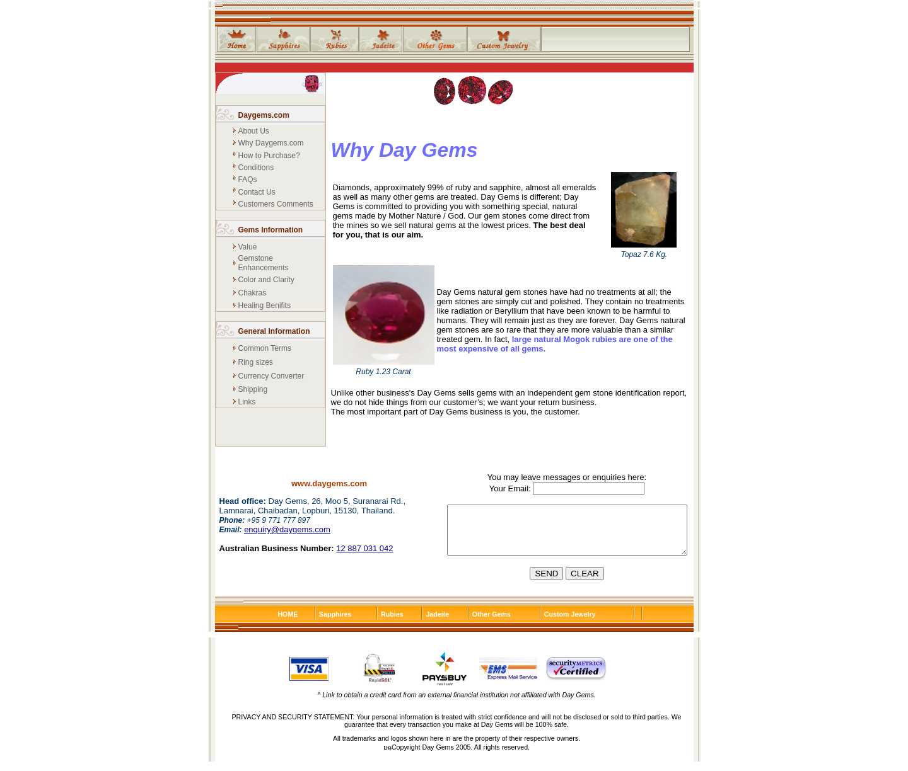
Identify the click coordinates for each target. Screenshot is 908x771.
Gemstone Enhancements (263, 263)
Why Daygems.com (271, 143)
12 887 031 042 (364, 548)
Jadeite (437, 623)
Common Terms (264, 348)
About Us (253, 131)
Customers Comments (275, 204)
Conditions (256, 167)
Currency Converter (271, 376)
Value (247, 247)
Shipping (253, 389)
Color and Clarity (266, 279)
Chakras (252, 292)
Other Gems (491, 623)
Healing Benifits (264, 305)
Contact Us (257, 192)
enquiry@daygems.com (287, 529)
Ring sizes (255, 362)
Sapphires (335, 623)
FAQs (247, 179)
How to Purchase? (269, 155)
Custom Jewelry (570, 623)
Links (247, 401)
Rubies (392, 623)
